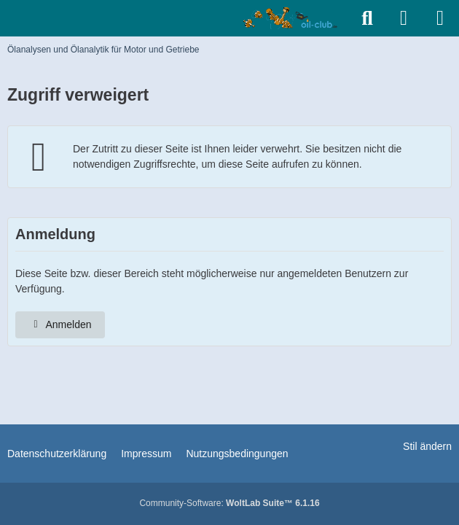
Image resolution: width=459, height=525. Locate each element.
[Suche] (367, 18)
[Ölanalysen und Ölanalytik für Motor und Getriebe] (292, 18)
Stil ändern (427, 446)
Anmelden (60, 324)
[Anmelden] (403, 18)
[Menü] (440, 18)
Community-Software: (229, 503)
